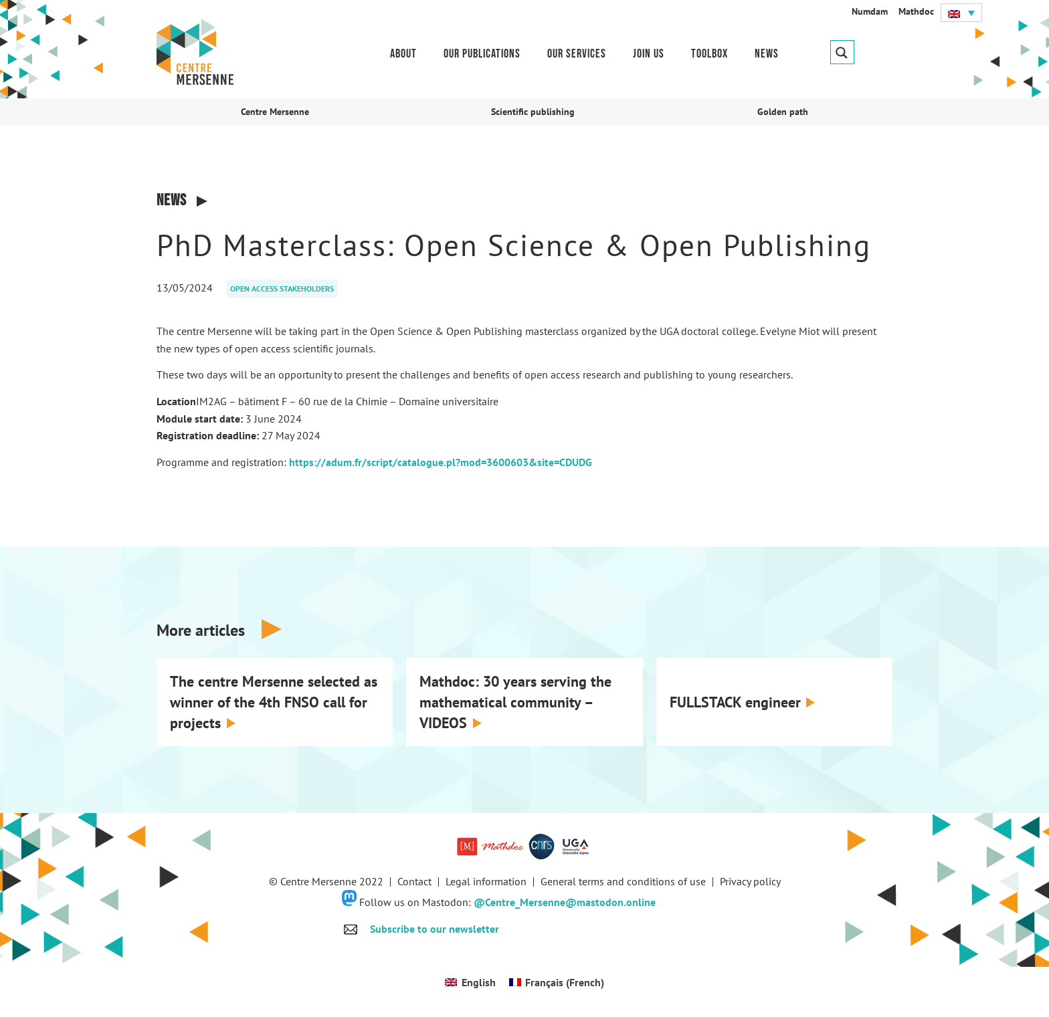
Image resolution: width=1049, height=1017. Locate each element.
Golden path (782, 112)
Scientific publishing (533, 112)
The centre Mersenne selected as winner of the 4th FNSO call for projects (273, 702)
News (767, 54)
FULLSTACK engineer (735, 702)
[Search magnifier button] (842, 52)
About (403, 54)
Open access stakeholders (282, 289)
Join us (648, 54)
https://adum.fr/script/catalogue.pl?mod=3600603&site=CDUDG (440, 462)
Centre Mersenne (275, 112)
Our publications (482, 54)
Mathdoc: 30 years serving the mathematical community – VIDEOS (515, 702)
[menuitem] (961, 12)
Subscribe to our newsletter (434, 928)
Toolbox (709, 54)
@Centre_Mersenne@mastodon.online (565, 902)
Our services (576, 54)
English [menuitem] (479, 982)
